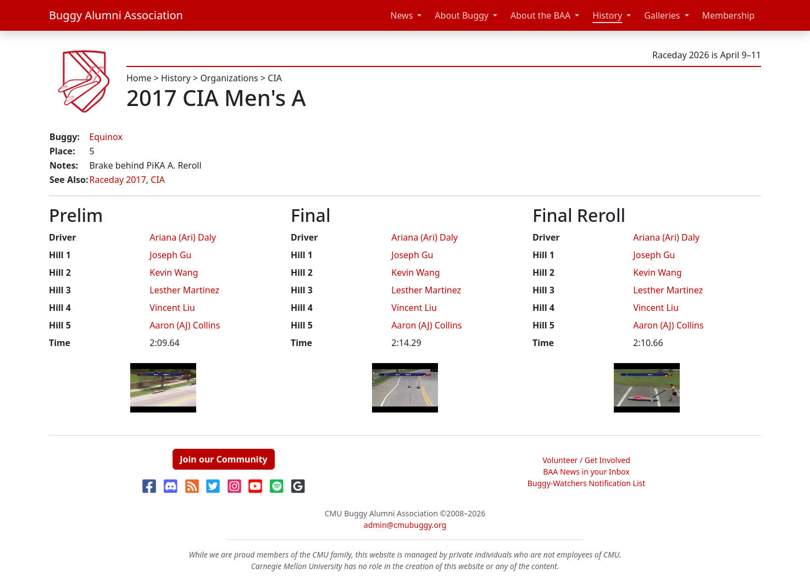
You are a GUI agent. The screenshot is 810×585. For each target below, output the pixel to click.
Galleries (662, 15)
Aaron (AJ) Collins (184, 325)
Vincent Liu (172, 308)
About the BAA (540, 15)
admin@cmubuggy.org (405, 525)
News (401, 15)
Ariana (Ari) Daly (182, 237)
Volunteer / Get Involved (586, 460)
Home (139, 78)
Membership (728, 15)
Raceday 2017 (117, 180)
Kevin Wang (173, 272)
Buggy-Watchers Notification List (587, 483)
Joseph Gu (170, 255)
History (607, 15)
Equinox (105, 137)
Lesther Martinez (184, 290)
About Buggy (462, 15)
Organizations (229, 78)
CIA (275, 78)
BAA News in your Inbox (586, 471)
